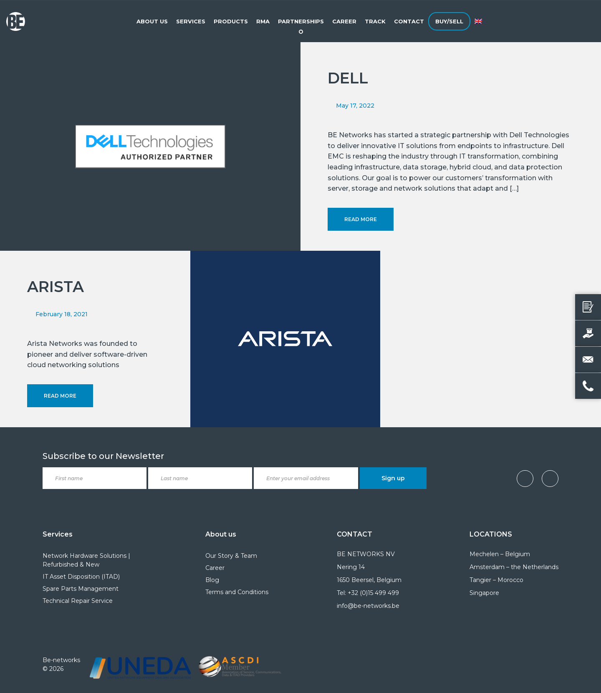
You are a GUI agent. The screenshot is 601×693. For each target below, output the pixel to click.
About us (220, 534)
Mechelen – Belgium (500, 554)
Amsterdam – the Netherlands (514, 567)
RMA (263, 21)
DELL (348, 78)
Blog (212, 580)
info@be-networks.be (368, 606)
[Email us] (588, 360)
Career (344, 21)
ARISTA (55, 286)
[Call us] (588, 386)
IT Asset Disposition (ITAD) (81, 576)
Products (231, 21)
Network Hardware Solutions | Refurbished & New (86, 560)
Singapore (484, 593)
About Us (152, 21)
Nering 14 (351, 567)
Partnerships (301, 21)
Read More (360, 219)
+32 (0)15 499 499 (373, 593)
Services (190, 21)
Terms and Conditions (236, 592)
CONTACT (354, 534)
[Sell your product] (588, 333)
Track (375, 21)
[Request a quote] (588, 307)
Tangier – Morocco (496, 580)
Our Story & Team (231, 555)
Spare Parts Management (81, 588)
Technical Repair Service (78, 601)
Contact (409, 21)
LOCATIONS (491, 534)
